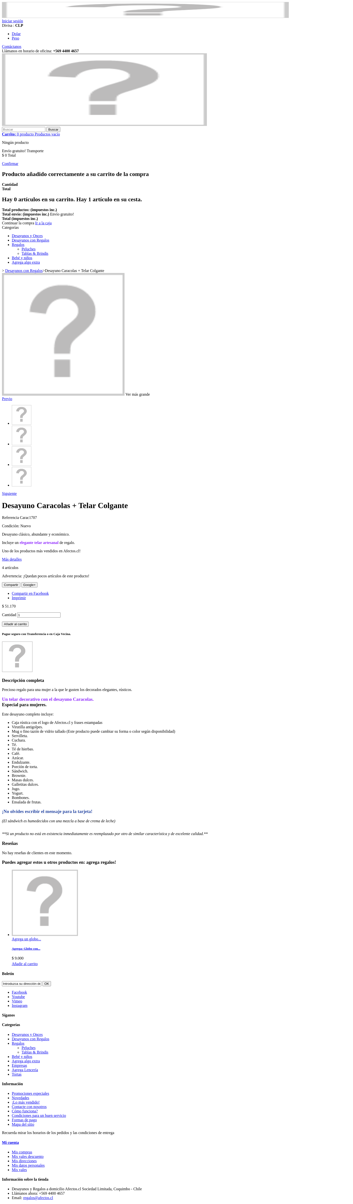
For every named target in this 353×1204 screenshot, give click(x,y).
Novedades (20, 1098)
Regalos (18, 245)
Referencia (11, 517)
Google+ (29, 585)
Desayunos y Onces (27, 236)
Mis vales (19, 1170)
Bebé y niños (22, 258)
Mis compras (22, 1152)
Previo (7, 399)
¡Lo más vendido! (26, 1102)
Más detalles (12, 559)
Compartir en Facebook (30, 593)
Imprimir (19, 598)
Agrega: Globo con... (26, 948)
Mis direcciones (24, 1161)
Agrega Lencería (25, 1070)
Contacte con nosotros (29, 1107)
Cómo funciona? (25, 1111)
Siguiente (9, 493)
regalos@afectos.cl (38, 1198)
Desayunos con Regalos (30, 240)
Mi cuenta (10, 1142)
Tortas (17, 1074)
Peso (15, 38)
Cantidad (9, 615)
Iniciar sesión (12, 21)
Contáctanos (11, 46)
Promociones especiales (30, 1093)
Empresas (19, 1065)
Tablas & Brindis (35, 253)
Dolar (16, 34)
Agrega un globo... (26, 939)
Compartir (11, 585)
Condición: (11, 526)
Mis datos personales (28, 1165)
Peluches (29, 249)
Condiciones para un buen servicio (39, 1115)
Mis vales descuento (28, 1156)
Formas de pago (24, 1120)
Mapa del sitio (23, 1124)
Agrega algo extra (26, 262)
